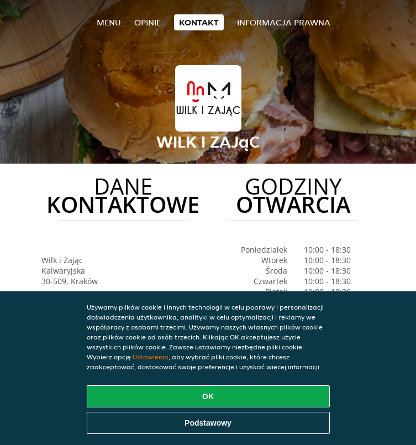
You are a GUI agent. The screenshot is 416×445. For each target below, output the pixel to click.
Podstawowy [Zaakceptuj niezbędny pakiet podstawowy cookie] (208, 422)
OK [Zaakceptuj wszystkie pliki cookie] (208, 396)
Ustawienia (150, 357)
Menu (109, 22)
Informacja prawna (283, 22)
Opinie (147, 22)
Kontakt (199, 22)
